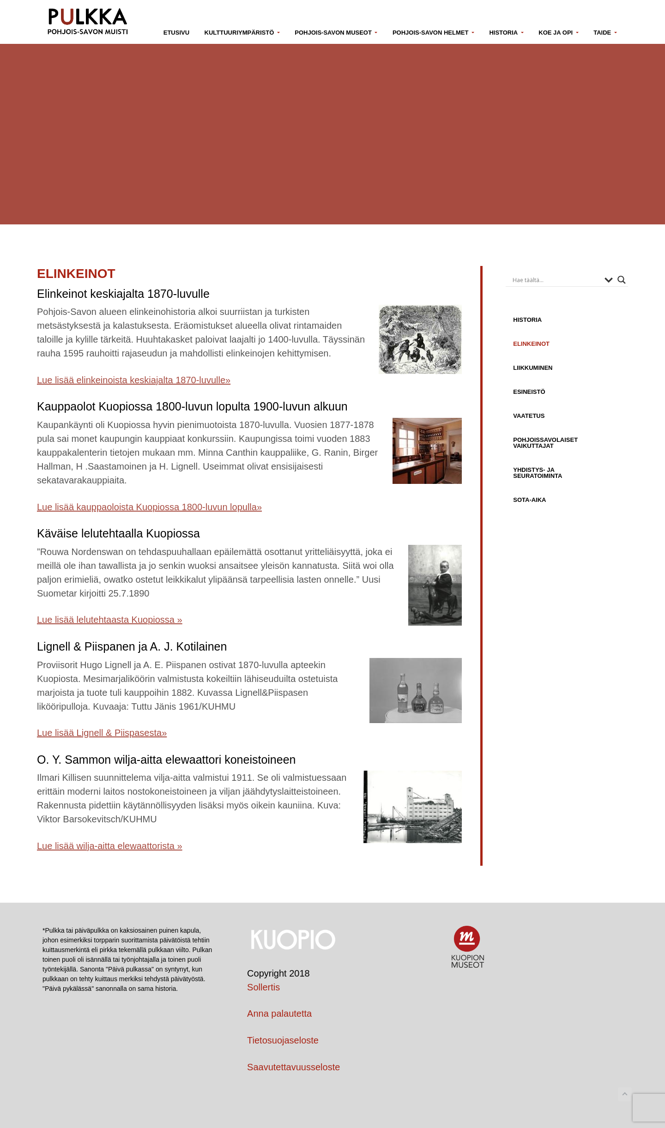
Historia (527, 319)
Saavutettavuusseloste (293, 1067)
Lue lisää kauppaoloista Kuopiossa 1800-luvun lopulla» (149, 507)
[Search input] (556, 279)
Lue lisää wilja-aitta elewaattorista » (109, 846)
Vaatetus (528, 415)
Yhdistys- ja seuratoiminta (537, 472)
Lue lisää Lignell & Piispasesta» (102, 733)
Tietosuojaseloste (283, 1040)
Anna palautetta (279, 1013)
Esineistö (529, 391)
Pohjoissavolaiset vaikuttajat (545, 442)
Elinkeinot (531, 343)
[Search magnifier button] (621, 279)
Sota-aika (529, 499)
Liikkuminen (532, 367)
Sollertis (263, 987)
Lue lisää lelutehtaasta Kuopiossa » (109, 620)
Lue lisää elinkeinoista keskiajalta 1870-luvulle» (133, 380)
